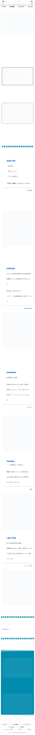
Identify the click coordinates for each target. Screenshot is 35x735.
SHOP (28, 729)
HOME (4, 724)
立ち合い (11, 727)
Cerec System (28, 308)
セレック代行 (28, 566)
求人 (20, 729)
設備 (31, 489)
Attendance (11, 372)
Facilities (10, 461)
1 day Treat (11, 538)
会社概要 (29, 190)
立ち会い (29, 407)
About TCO (11, 161)
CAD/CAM (11, 268)
